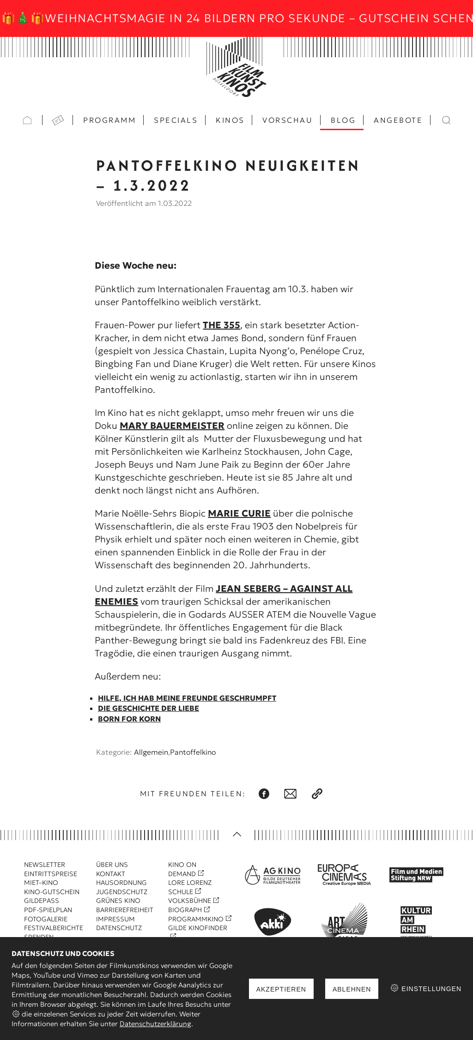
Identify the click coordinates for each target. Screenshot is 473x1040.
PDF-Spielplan (48, 910)
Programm (109, 120)
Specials (176, 120)
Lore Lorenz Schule (190, 887)
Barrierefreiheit (124, 910)
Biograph (185, 910)
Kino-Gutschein (51, 892)
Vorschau (287, 120)
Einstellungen (425, 988)
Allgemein (151, 752)
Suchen (446, 120)
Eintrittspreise (50, 874)
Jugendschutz (121, 892)
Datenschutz (119, 928)
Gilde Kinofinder (197, 928)
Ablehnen (352, 989)
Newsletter (44, 864)
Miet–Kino (41, 882)
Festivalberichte (53, 928)
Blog (343, 120)
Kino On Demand (182, 869)
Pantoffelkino (193, 752)
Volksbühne (189, 900)
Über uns (112, 864)
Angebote (398, 120)
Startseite (27, 120)
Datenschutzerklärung (155, 1023)
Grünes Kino (118, 900)
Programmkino (196, 919)
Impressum (115, 919)
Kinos (230, 120)
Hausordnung (121, 882)
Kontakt (110, 874)
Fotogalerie (45, 919)
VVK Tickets (58, 120)
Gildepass (41, 900)
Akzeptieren (281, 989)
